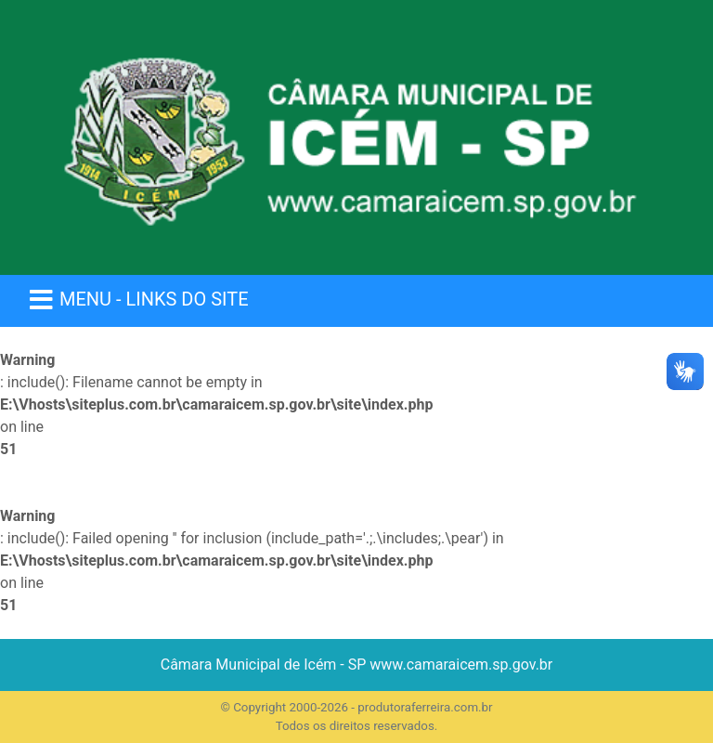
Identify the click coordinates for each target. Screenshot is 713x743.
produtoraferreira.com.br (424, 707)
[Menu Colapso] (138, 300)
